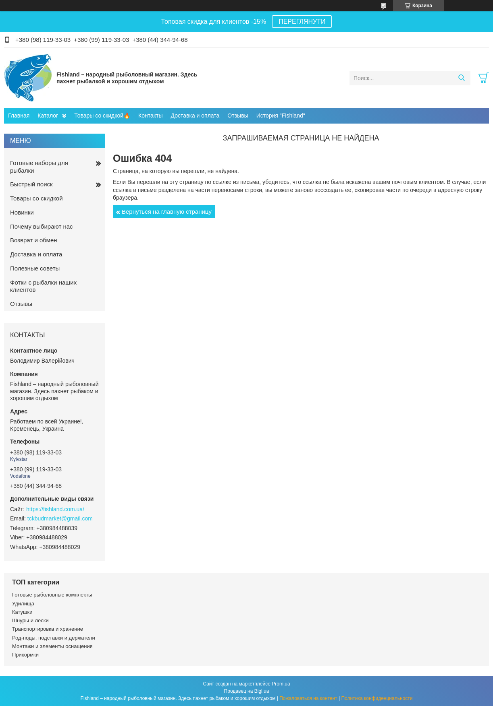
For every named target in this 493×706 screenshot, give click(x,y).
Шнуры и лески (30, 620)
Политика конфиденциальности (376, 698)
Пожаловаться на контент (308, 698)
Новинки (22, 212)
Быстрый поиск (31, 184)
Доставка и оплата (195, 115)
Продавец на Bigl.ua (246, 691)
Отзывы (237, 115)
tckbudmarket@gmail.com (60, 518)
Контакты (150, 115)
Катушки (22, 612)
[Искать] (461, 78)
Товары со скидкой (36, 198)
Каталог (47, 115)
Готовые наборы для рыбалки (39, 166)
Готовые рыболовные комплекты (52, 595)
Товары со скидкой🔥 (102, 115)
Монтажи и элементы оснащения (52, 646)
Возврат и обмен (33, 240)
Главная (18, 115)
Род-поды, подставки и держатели (53, 638)
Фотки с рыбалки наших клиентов (43, 286)
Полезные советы (35, 268)
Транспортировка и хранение (47, 629)
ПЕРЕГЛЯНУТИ (302, 21)
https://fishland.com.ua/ (55, 509)
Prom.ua (281, 684)
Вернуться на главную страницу (167, 211)
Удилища (23, 604)
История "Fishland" (280, 115)
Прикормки (25, 655)
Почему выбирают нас (41, 226)
